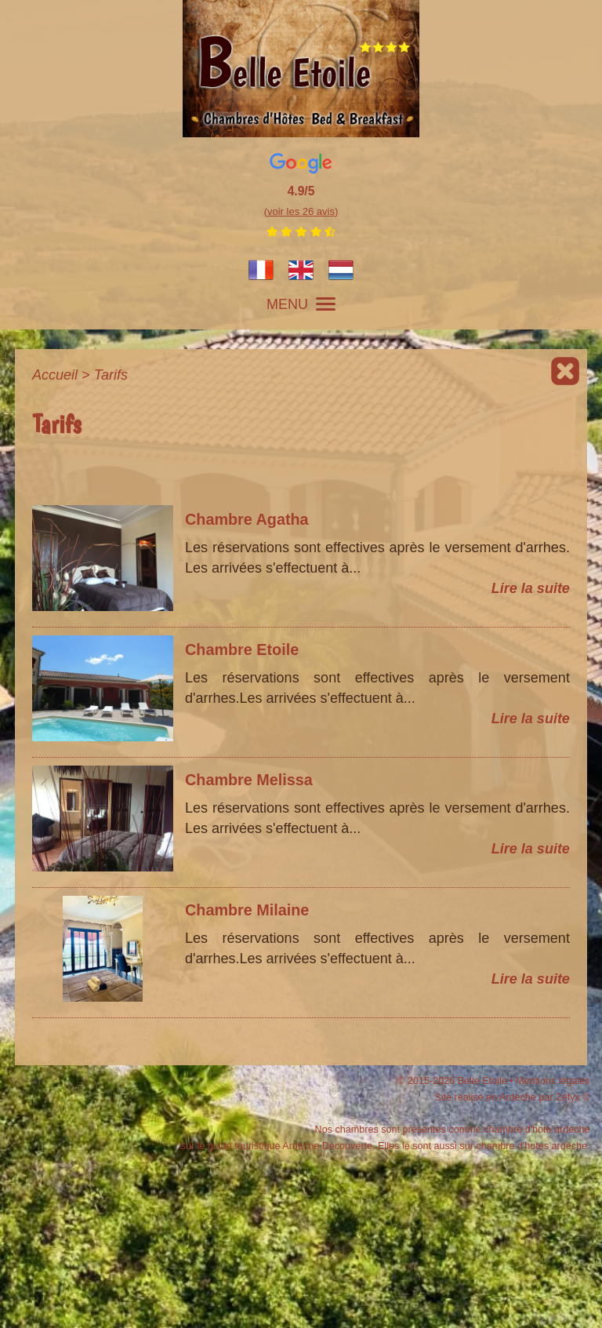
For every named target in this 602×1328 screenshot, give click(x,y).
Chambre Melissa (249, 779)
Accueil (55, 375)
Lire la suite (530, 588)
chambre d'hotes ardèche (531, 1146)
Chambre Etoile (242, 649)
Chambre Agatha (247, 519)
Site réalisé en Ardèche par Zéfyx (507, 1097)
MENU (301, 304)
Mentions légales (553, 1080)
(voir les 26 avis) (301, 211)
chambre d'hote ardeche (536, 1129)
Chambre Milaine (247, 910)
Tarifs (111, 375)
